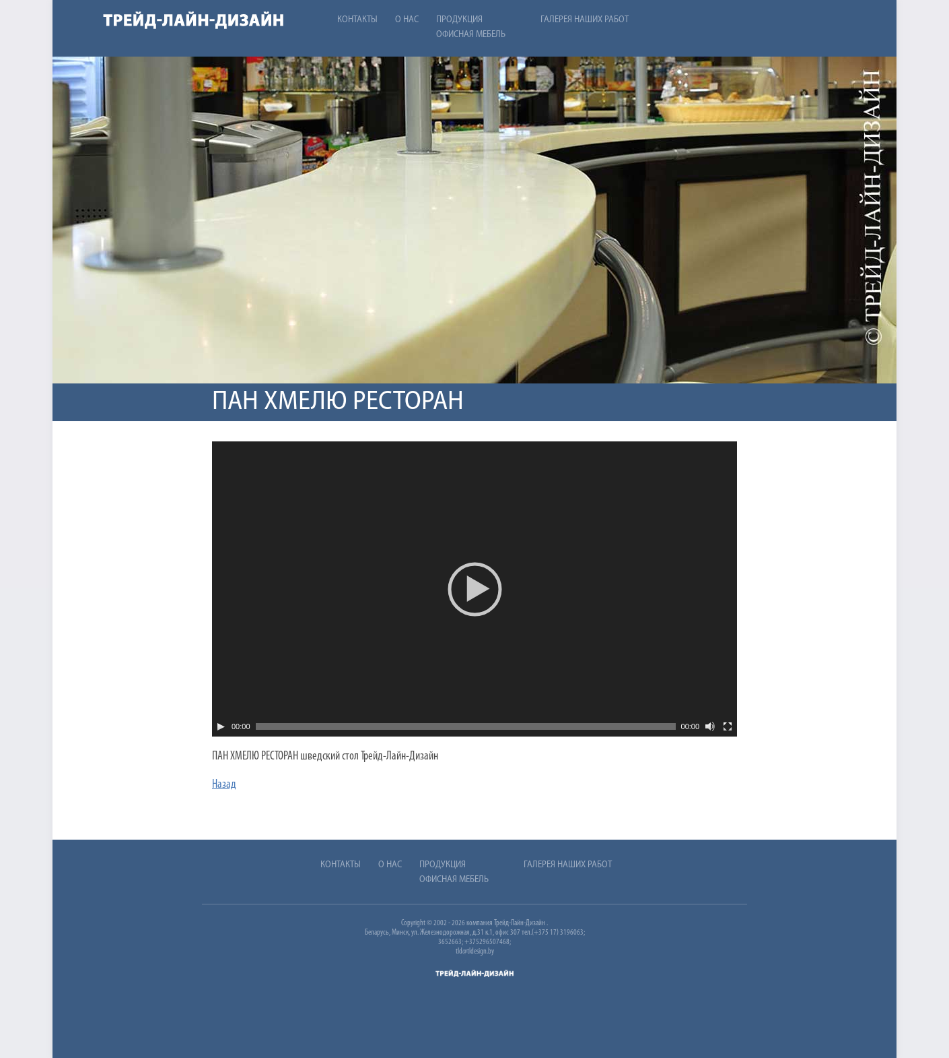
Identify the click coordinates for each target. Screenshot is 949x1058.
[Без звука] (710, 726)
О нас (407, 20)
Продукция (459, 20)
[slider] (466, 726)
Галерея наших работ (584, 20)
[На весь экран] (727, 726)
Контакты (357, 20)
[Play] (220, 726)
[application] (474, 589)
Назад (224, 784)
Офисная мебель (470, 35)
